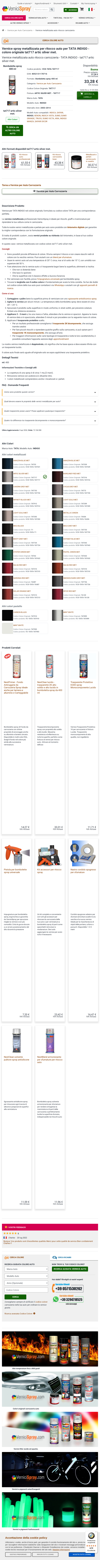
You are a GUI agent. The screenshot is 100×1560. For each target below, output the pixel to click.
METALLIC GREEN (70, 576)
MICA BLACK (18, 590)
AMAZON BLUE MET (21, 524)
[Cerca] (41, 10)
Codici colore (56, 1421)
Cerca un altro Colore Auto (12, 130)
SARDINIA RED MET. (21, 642)
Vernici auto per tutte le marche (26, 1318)
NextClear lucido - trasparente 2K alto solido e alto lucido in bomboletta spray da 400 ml (49, 751)
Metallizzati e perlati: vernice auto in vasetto (91, 158)
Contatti (73, 3)
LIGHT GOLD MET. (70, 563)
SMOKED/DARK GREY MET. (74, 642)
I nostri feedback (58, 1405)
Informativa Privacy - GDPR (61, 1426)
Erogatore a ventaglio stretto (56, 248)
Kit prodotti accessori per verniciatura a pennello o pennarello (55, 217)
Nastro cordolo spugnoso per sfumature (83, 829)
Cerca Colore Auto (14, 18)
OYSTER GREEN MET (21, 616)
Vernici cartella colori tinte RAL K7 (26, 1358)
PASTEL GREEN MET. (71, 616)
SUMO (57, 115)
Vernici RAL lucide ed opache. (26, 1198)
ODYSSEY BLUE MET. (71, 603)
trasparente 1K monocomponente (28, 396)
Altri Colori (12, 119)
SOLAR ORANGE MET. (22, 655)
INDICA (52, 112)
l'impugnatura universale (48, 343)
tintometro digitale (76, 291)
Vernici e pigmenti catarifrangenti (26, 1238)
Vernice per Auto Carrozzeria (19, 30)
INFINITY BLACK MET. (22, 563)
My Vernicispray (88, 3)
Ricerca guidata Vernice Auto (70, 1017)
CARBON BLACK (20, 676)
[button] (91, 10)
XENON (37, 115)
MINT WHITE (68, 676)
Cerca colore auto (52, 40)
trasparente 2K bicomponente (67, 387)
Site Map (55, 1410)
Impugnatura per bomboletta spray (89, 248)
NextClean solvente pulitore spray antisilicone (16, 912)
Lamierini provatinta (87, 201)
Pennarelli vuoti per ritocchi (89, 233)
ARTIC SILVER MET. (21, 537)
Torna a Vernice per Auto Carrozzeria (21, 185)
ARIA (57, 118)
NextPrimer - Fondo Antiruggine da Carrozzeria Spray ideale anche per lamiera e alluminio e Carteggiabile (16, 751)
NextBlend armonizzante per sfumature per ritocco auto (50, 913)
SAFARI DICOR (41, 121)
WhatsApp (59, 349)
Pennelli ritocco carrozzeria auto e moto (23, 233)
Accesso (71, 10)
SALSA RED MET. (20, 629)
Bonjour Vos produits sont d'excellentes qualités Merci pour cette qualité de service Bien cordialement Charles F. (48, 991)
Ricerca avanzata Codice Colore (20, 1062)
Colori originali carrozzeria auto (26, 1157)
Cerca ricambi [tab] (64, 1006)
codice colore (41, 1050)
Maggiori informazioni (61, 1550)
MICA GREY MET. (70, 590)
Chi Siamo (56, 1395)
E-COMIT (53, 1443)
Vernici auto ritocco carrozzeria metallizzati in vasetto (22, 217)
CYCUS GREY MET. (70, 550)
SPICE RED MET (69, 655)
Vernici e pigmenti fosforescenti (26, 1278)
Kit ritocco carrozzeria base (57, 157)
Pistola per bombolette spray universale (15, 829)
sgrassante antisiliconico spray (82, 362)
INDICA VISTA (48, 115)
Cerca (15, 1045)
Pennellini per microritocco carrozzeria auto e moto (56, 233)
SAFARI (60, 112)
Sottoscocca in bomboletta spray (23, 248)
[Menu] (95, 1532)
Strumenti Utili (60, 3)
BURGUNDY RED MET (72, 537)
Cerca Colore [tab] (17, 1006)
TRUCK (39, 118)
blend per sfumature (62, 321)
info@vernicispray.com (18, 1411)
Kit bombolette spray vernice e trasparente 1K (56, 202)
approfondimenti (61, 403)
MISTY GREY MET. (20, 603)
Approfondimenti (42, 3)
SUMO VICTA (48, 118)
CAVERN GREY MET (21, 550)
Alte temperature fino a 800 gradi (26, 1117)
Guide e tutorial (24, 3)
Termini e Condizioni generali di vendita (66, 1400)
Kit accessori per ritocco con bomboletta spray (90, 217)
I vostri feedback (15, 976)
